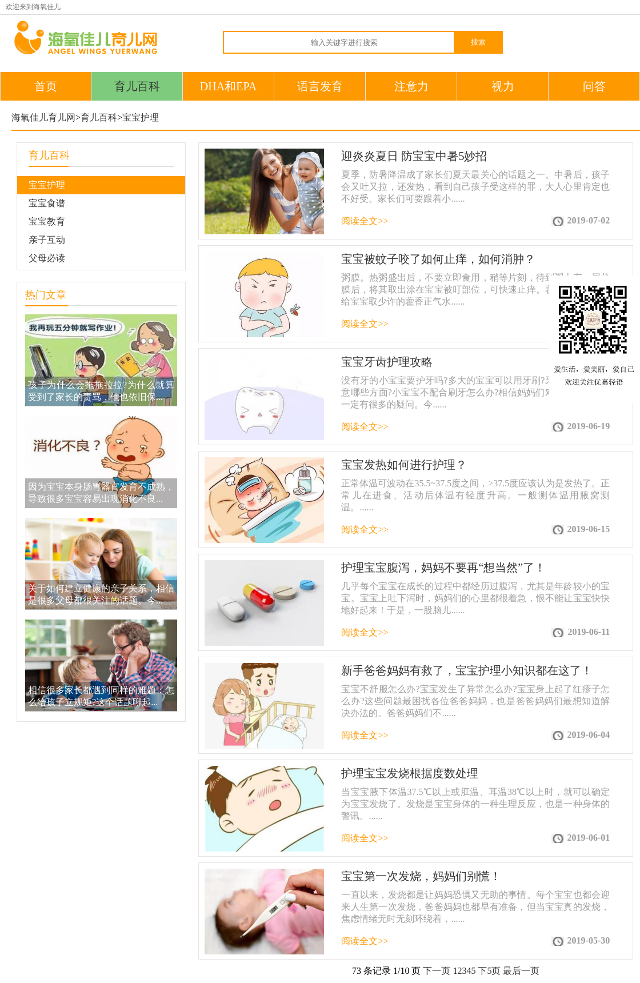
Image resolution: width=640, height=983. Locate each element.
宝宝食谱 (47, 203)
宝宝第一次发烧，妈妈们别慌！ (421, 876)
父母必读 (47, 258)
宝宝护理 (140, 117)
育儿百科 (137, 86)
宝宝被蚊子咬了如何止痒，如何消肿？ (438, 259)
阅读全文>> (364, 221)
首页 (45, 86)
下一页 (436, 971)
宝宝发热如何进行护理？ (404, 464)
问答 (594, 86)
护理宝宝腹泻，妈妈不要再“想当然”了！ (443, 567)
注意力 (411, 86)
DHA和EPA (228, 86)
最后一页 (521, 971)
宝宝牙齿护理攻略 (387, 361)
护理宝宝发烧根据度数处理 (409, 773)
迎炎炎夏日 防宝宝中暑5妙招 (414, 156)
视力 (502, 86)
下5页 (489, 971)
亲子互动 (47, 240)
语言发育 (320, 86)
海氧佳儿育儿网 (43, 117)
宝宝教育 (47, 221)
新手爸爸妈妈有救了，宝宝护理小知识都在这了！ (467, 670)
